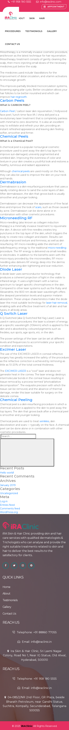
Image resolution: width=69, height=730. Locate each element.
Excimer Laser (13, 349)
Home (6, 587)
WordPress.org (9, 512)
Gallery (52, 31)
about (20, 18)
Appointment (54, 6)
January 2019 (8, 485)
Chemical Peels (14, 136)
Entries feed (7, 504)
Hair (42, 18)
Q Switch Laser (14, 313)
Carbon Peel (7, 111)
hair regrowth (19, 96)
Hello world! (7, 472)
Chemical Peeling (16, 400)
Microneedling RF (16, 218)
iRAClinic (27, 726)
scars (38, 207)
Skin (32, 18)
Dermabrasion (13, 182)
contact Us (12, 44)
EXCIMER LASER (15, 370)
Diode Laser (11, 269)
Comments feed (10, 508)
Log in (4, 501)
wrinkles (44, 421)
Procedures (13, 31)
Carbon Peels (12, 100)
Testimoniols (33, 31)
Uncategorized (9, 493)
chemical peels (21, 171)
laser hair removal (56, 302)
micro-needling (57, 247)
